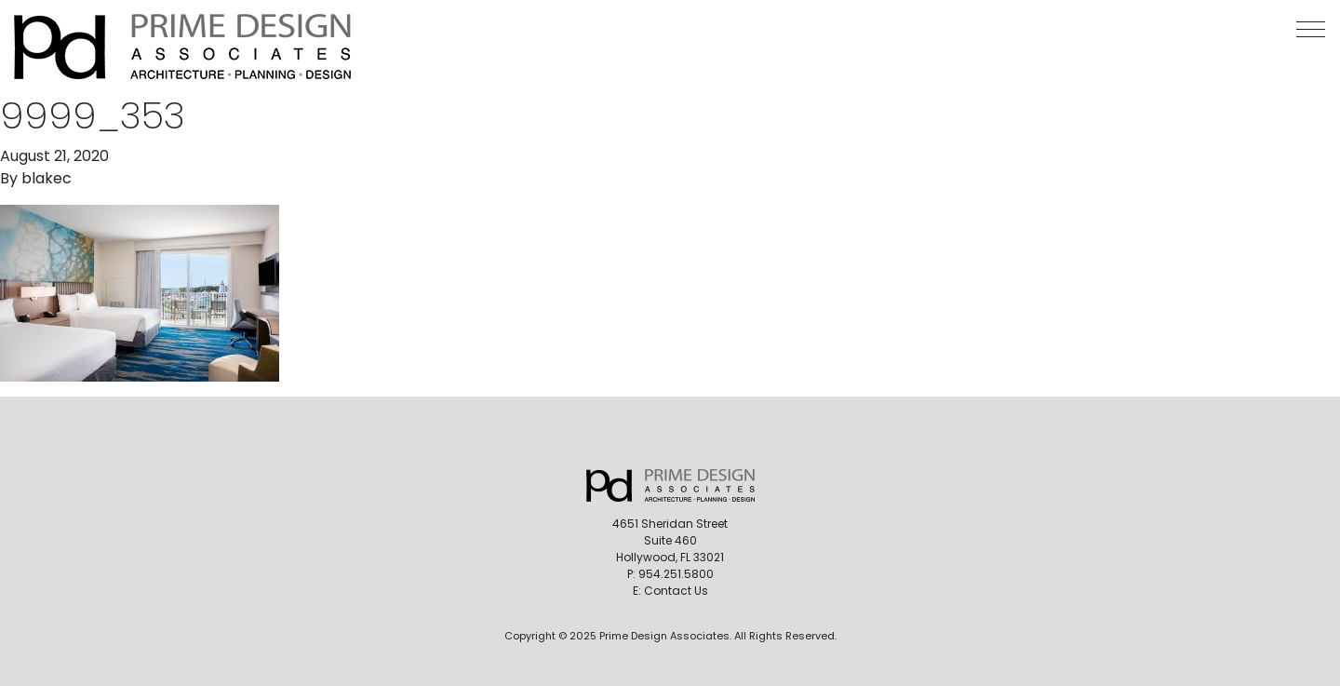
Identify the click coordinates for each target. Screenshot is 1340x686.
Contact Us (676, 591)
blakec (46, 178)
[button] (1310, 29)
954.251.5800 (676, 574)
